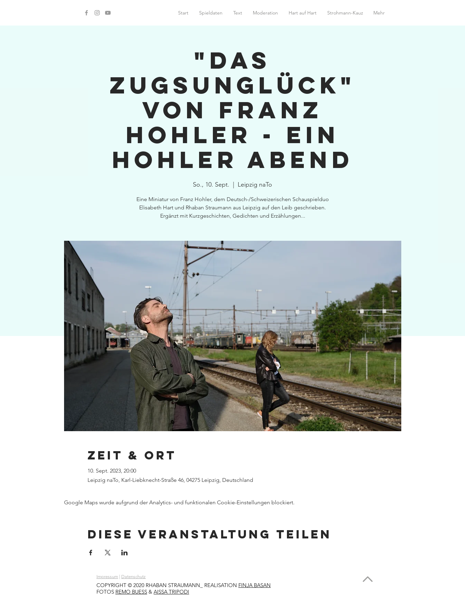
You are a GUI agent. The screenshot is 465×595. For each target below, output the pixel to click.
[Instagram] (97, 12)
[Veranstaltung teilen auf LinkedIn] (124, 552)
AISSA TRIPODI (171, 591)
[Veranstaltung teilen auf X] (107, 552)
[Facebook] (86, 12)
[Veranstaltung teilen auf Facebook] (90, 552)
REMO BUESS (131, 591)
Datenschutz (133, 576)
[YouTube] (107, 12)
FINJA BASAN (254, 585)
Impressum (107, 576)
